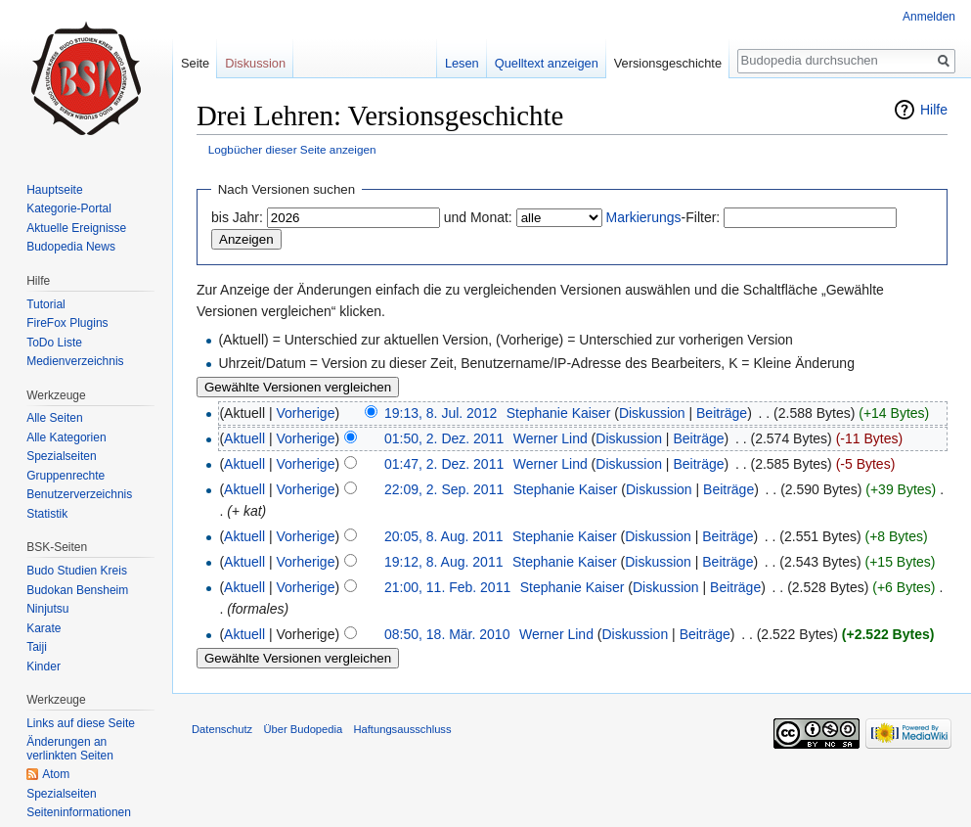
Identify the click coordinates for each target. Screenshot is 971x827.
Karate (43, 628)
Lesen (462, 63)
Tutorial (46, 304)
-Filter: (663, 217)
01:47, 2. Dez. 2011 (444, 464)
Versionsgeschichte (668, 63)
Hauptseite (54, 190)
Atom (55, 774)
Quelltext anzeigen (546, 63)
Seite (195, 63)
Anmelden (929, 16)
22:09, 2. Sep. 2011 (444, 489)
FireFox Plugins (67, 323)
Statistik (46, 514)
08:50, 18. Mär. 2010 (446, 634)
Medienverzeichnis (74, 361)
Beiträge (721, 413)
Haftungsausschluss (402, 729)
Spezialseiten (61, 456)
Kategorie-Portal (68, 208)
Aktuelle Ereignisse (76, 228)
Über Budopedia (302, 729)
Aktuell (244, 438)
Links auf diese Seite (80, 723)
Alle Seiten (54, 418)
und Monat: (478, 217)
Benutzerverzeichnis (79, 494)
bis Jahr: (237, 217)
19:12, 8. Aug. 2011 (443, 562)
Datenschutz (222, 729)
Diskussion (652, 413)
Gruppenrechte (65, 475)
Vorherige (306, 413)
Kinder (43, 666)
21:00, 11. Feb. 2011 (447, 587)
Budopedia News (70, 246)
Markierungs (644, 217)
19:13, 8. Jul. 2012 (440, 413)
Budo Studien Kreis (76, 570)
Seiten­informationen (78, 812)
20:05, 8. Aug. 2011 (443, 536)
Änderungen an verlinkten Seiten (69, 748)
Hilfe (934, 109)
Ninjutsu (47, 609)
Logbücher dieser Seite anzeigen (292, 149)
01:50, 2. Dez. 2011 (444, 438)
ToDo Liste (54, 342)
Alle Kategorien (66, 437)
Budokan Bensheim (77, 590)
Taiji (36, 647)
